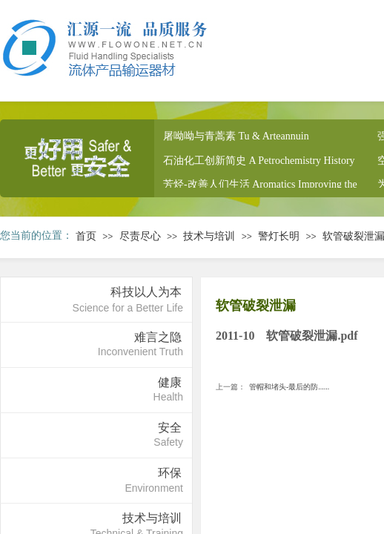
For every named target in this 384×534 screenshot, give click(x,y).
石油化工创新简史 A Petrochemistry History (259, 162)
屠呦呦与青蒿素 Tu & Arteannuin (236, 137)
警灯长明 (278, 236)
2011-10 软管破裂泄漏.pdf (287, 335)
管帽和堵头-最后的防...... (272, 387)
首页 (86, 236)
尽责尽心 (140, 236)
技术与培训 (209, 236)
